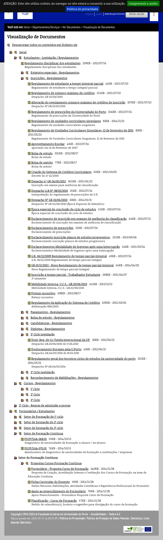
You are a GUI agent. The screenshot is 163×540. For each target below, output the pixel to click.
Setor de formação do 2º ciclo (43, 422)
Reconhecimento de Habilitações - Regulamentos (64, 378)
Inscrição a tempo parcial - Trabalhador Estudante (65, 275)
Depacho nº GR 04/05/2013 (48, 181)
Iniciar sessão (136, 14)
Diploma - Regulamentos (48, 329)
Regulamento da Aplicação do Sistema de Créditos (65, 303)
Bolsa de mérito (42, 162)
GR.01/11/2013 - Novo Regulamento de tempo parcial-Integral (72, 265)
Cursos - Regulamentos (40, 383)
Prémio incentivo (43, 293)
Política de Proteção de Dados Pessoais (108, 518)
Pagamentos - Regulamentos (50, 312)
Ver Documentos (71, 27)
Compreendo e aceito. (143, 3)
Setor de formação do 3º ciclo (43, 428)
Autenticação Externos (115, 13)
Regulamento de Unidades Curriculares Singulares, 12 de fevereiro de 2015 (82, 130)
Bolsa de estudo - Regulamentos (53, 317)
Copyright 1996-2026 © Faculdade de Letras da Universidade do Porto (50, 514)
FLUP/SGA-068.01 (35, 439)
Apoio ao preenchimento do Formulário (58, 491)
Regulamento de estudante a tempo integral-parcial (67, 83)
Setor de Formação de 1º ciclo (43, 417)
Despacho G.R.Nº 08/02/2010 (49, 191)
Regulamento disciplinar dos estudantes (52, 63)
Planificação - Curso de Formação (54, 500)
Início (27, 27)
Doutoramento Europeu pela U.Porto (56, 349)
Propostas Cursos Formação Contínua (56, 463)
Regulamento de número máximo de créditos (63, 93)
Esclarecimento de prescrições (52, 228)
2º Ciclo (35, 394)
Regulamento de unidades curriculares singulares (66, 121)
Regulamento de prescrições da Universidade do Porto (68, 112)
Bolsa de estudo (42, 153)
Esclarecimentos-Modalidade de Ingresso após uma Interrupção (75, 247)
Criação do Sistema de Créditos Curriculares (61, 172)
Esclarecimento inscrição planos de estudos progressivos (70, 237)
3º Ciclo (35, 400)
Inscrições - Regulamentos (49, 78)
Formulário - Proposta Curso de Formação (59, 469)
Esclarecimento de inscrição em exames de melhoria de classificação (79, 219)
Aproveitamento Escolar (48, 144)
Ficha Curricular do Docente (50, 482)
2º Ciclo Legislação (43, 372)
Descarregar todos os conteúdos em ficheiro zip (44, 45)
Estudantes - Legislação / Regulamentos (51, 58)
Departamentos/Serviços (46, 27)
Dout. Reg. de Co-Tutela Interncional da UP (60, 340)
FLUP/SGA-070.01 (35, 448)
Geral (23, 52)
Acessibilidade (98, 514)
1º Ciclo (35, 389)
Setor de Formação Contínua (43, 433)
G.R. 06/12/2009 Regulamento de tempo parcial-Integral (69, 256)
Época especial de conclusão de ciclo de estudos (63, 209)
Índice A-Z (114, 514)
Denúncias (136, 518)
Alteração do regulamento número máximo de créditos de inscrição (78, 102)
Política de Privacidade (72, 518)
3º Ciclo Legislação (43, 334)
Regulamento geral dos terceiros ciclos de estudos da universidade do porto (83, 358)
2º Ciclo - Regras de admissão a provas (44, 405)
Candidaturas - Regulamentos (51, 323)
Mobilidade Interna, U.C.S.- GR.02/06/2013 (59, 284)
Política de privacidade (82, 9)
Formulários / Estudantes (37, 411)
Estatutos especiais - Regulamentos (55, 72)
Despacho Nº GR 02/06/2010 (49, 200)
